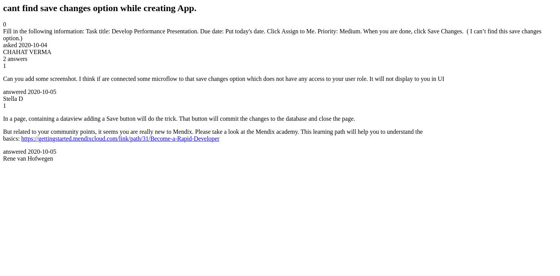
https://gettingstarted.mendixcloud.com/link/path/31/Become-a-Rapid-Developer (120, 138)
